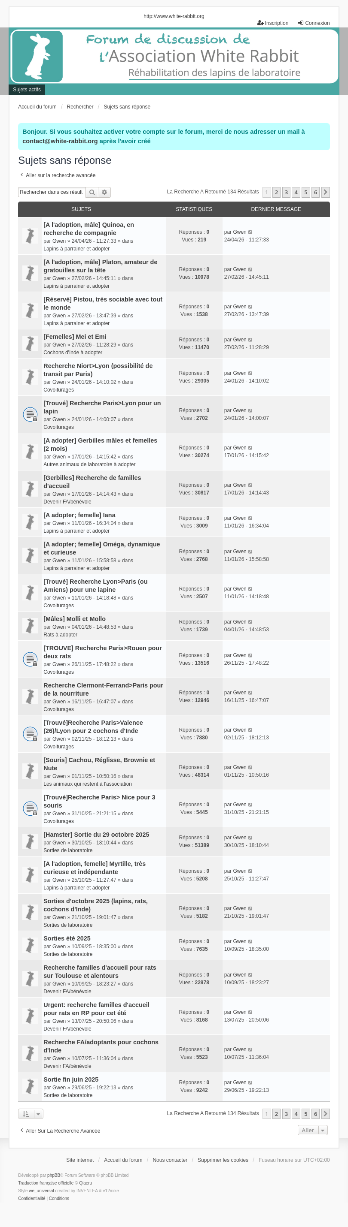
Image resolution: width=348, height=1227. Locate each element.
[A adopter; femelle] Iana (79, 515)
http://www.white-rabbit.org (173, 16)
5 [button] (305, 192)
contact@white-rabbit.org (60, 141)
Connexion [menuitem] (313, 23)
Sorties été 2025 (67, 938)
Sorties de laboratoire (67, 850)
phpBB (53, 1175)
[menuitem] (31, 1199)
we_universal (41, 1190)
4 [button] (295, 192)
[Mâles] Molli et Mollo (74, 618)
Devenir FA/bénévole (67, 502)
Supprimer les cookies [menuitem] (223, 1160)
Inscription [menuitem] (273, 23)
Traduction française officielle (45, 1183)
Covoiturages (58, 390)
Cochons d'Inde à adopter (72, 353)
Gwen (59, 241)
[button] (325, 192)
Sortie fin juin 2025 (70, 1079)
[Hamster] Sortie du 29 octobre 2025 (96, 834)
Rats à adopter (60, 635)
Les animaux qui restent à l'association (87, 784)
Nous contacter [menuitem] (170, 1160)
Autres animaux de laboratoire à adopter (89, 464)
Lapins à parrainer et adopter (76, 249)
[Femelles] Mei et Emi (74, 336)
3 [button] (286, 192)
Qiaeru (85, 1183)
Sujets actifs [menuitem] (27, 90)
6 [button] (315, 192)
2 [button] (276, 192)
